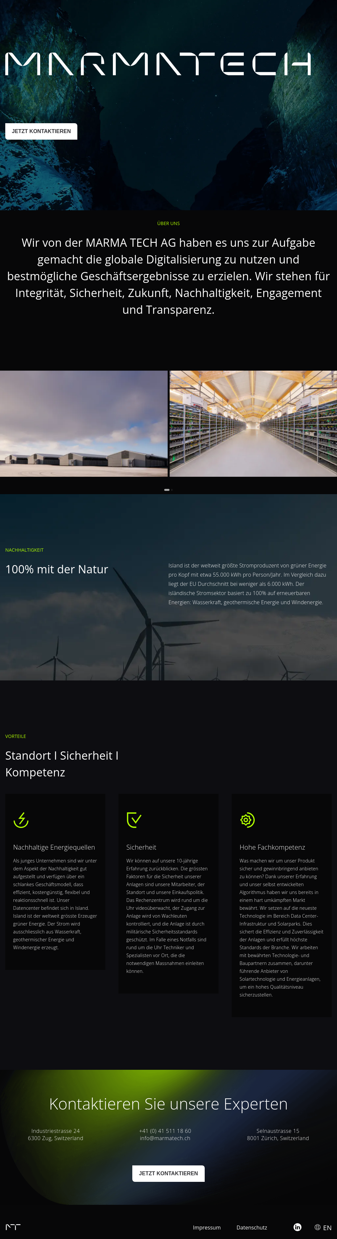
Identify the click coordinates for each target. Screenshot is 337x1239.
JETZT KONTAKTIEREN (41, 131)
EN (327, 12)
